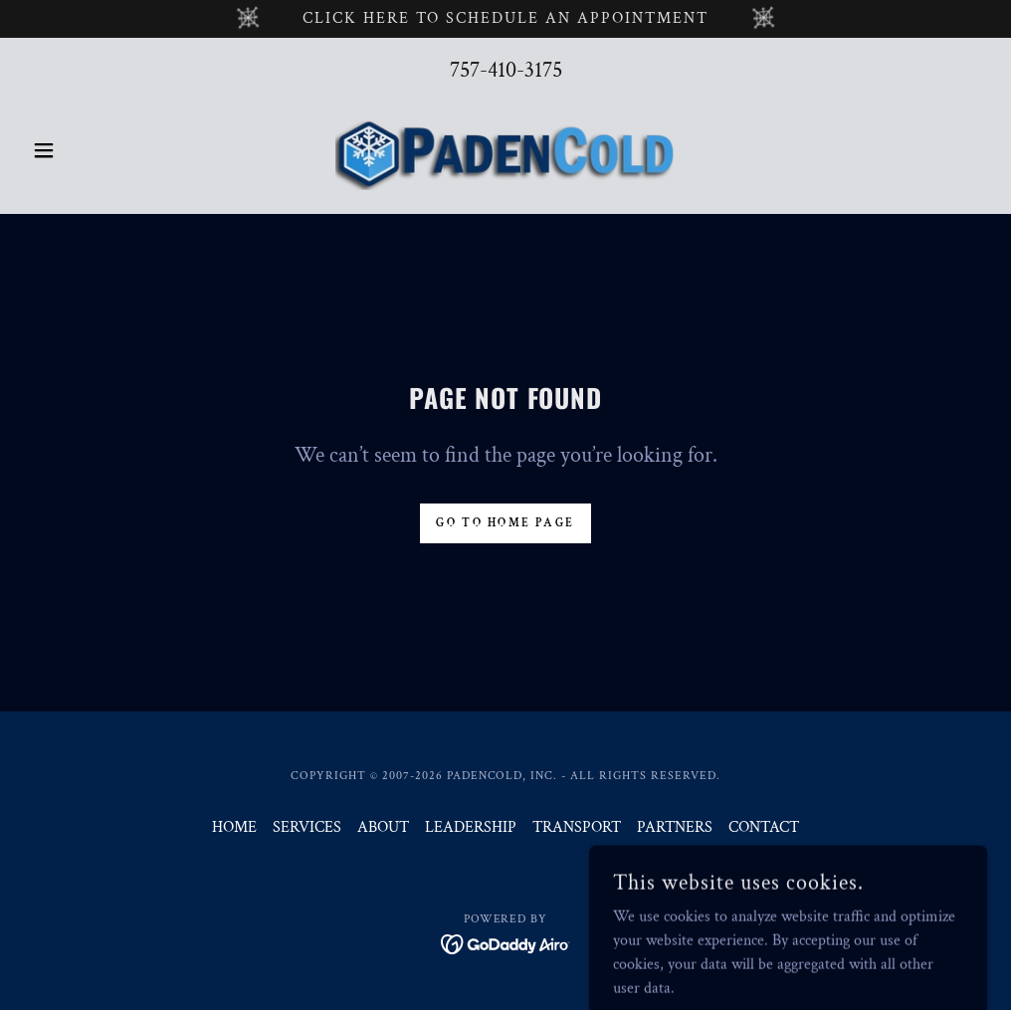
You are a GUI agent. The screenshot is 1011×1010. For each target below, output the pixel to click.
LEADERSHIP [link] (470, 827)
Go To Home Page (505, 522)
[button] (96, 150)
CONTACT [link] (763, 827)
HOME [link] (234, 827)
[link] (505, 150)
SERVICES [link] (307, 827)
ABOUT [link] (383, 827)
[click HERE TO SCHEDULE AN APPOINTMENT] (505, 19)
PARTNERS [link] (674, 827)
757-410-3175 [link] (506, 70)
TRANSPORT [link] (576, 827)
